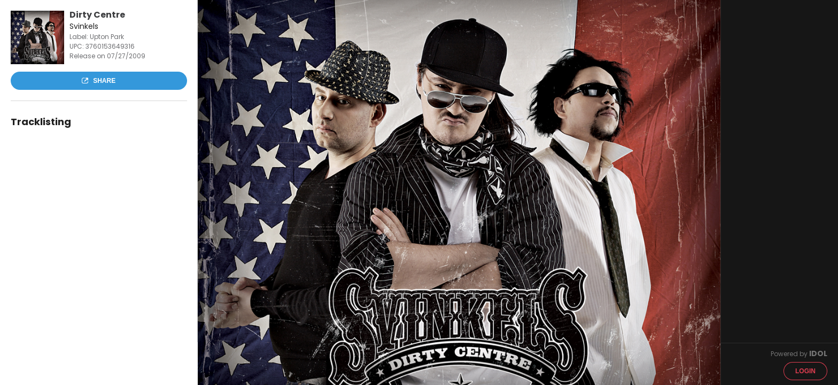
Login (805, 371)
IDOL (818, 353)
